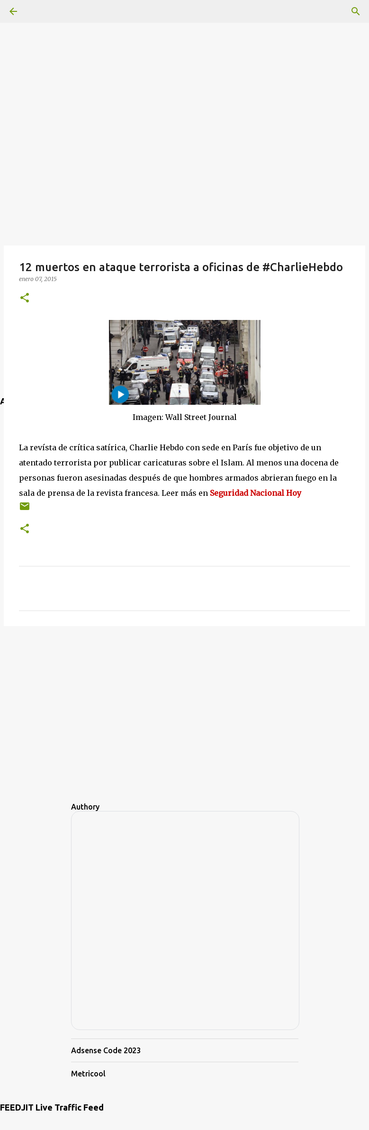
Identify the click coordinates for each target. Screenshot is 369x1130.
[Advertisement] (184, 66)
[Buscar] (355, 11)
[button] (24, 298)
